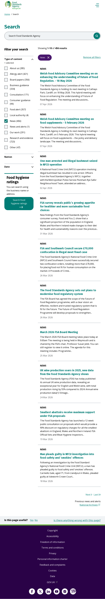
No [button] (36, 520)
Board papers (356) (20, 79)
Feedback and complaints (52, 564)
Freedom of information (52, 542)
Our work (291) (17, 132)
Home (7, 14)
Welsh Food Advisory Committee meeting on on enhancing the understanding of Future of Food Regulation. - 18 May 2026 (69, 77)
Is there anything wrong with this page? (77, 520)
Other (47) (15, 147)
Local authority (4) (19, 115)
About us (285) (17, 68)
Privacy (52, 553)
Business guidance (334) (19, 87)
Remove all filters (92, 57)
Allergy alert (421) (19, 73)
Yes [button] (31, 520)
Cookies (52, 570)
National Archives (89, 504)
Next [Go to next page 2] (88, 494)
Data (52, 576)
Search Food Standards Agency (24, 35)
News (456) (15, 121)
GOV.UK (52, 582)
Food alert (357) (18, 109)
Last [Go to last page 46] (96, 494)
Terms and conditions (52, 547)
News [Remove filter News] (42, 57)
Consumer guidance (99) (20, 102)
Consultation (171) (19, 94)
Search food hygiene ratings (19, 201)
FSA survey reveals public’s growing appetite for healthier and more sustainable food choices (67, 206)
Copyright (52, 530)
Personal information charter (52, 559)
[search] (97, 36)
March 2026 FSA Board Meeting (59, 332)
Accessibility (52, 536)
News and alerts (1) (20, 126)
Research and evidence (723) (21, 140)
